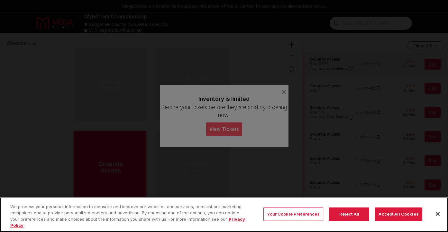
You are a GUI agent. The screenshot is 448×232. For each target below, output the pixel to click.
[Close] (438, 219)
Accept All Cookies (398, 219)
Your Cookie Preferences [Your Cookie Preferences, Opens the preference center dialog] (293, 219)
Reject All (349, 219)
